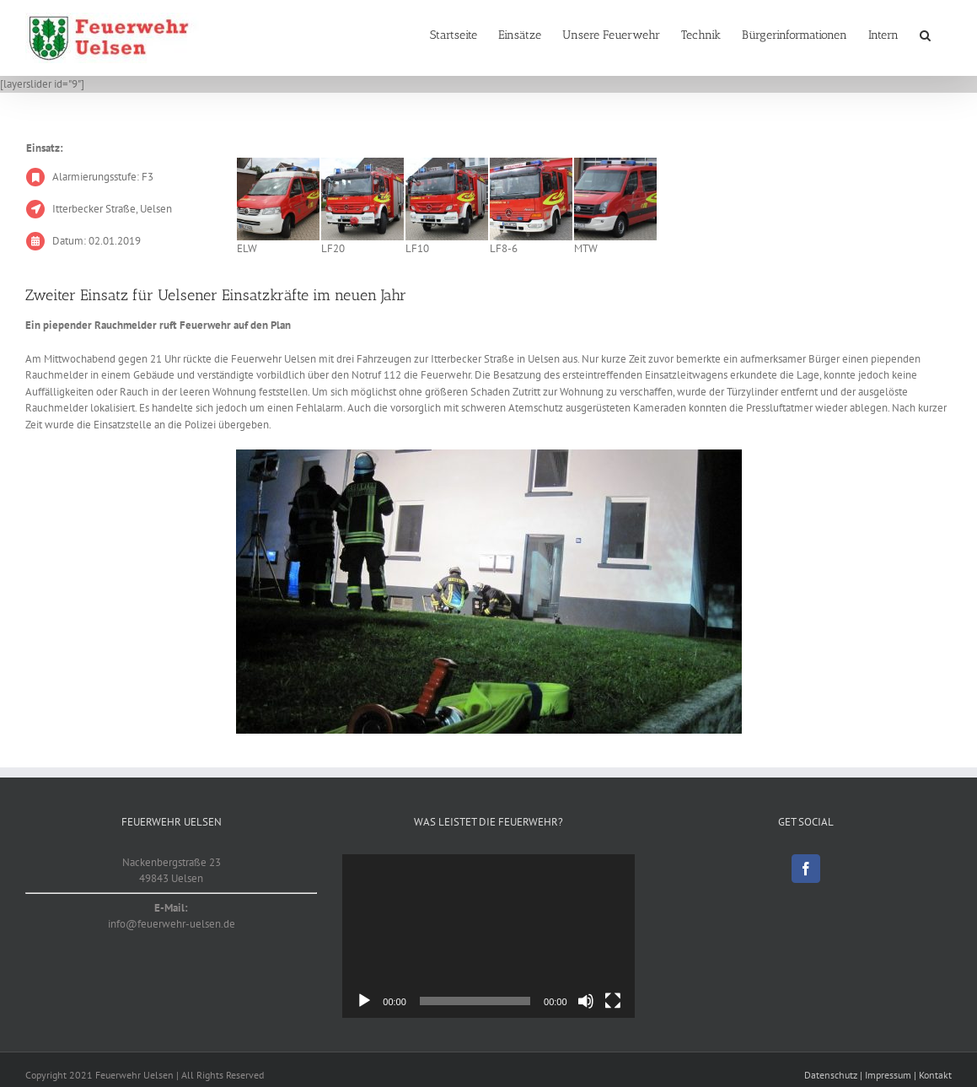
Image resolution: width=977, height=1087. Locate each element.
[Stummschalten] (585, 1001)
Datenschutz (830, 1074)
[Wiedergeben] (364, 1001)
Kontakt (935, 1074)
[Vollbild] (612, 1001)
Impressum (888, 1074)
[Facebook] (806, 868)
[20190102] (489, 591)
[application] (488, 936)
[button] (925, 35)
